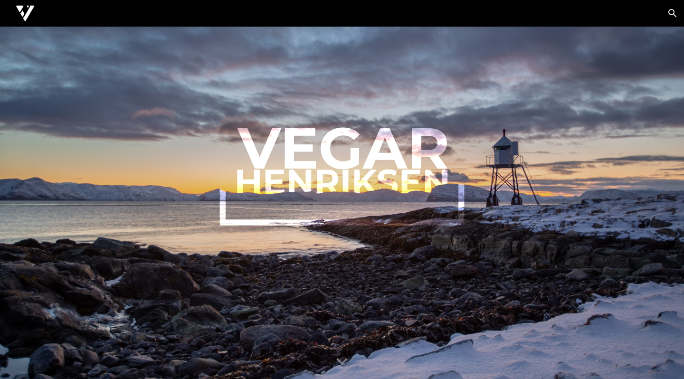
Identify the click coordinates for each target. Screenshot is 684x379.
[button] (672, 13)
